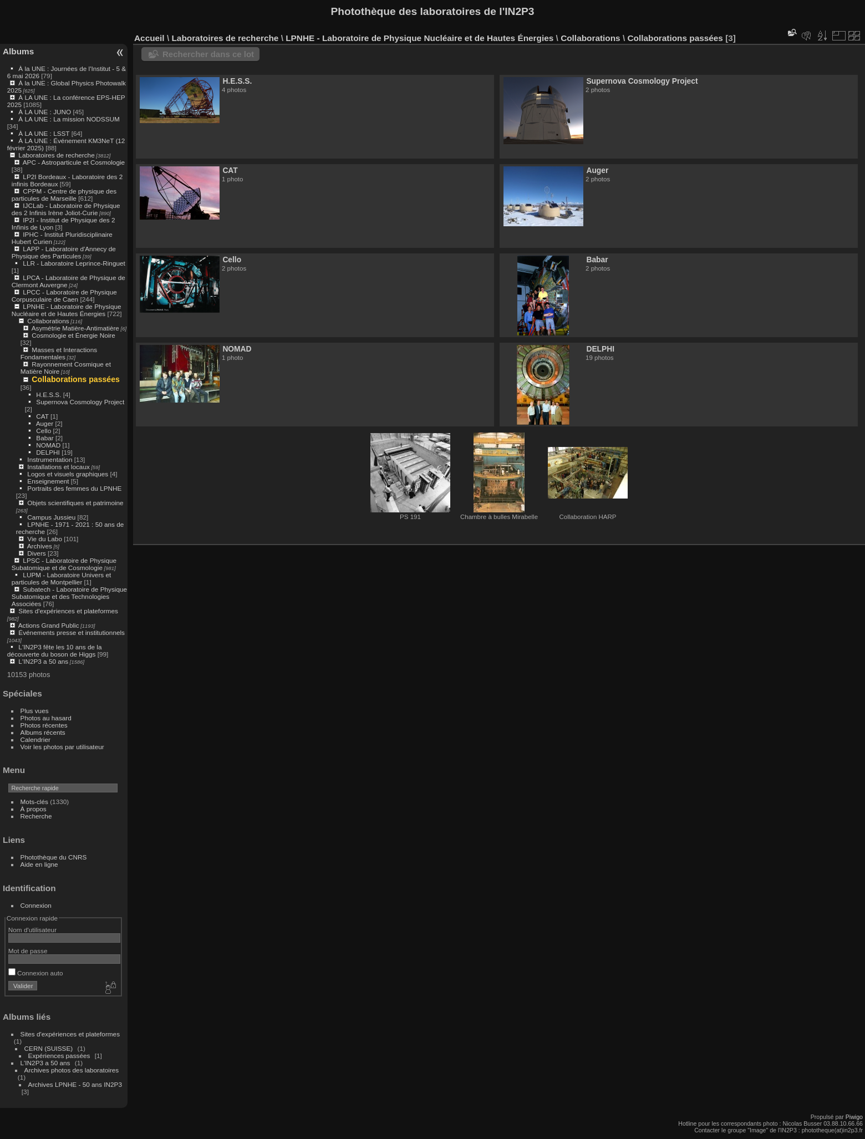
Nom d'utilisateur (32, 929)
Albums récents (43, 732)
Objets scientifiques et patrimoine (75, 502)
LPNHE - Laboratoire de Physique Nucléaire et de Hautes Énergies (66, 310)
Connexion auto (35, 973)
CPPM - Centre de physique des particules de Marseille (64, 194)
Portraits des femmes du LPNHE (74, 488)
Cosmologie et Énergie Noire (73, 335)
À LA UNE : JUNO (45, 111)
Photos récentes (44, 725)
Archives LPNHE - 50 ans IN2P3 (75, 1084)
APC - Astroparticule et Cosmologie (74, 162)
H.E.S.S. (48, 394)
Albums (18, 51)
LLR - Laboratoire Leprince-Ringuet (74, 263)
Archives (39, 546)
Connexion (36, 905)
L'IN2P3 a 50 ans (43, 661)
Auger (44, 423)
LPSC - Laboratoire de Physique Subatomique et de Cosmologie (64, 564)
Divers (36, 553)
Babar (44, 437)
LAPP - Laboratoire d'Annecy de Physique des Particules (64, 252)
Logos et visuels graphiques (67, 473)
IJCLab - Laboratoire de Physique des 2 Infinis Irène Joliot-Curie (66, 209)
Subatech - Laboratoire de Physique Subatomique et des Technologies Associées (69, 596)
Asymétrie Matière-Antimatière (75, 328)
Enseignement (48, 481)
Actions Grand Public (48, 625)
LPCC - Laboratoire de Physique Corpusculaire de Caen (64, 295)
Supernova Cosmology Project (80, 401)
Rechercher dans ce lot (208, 54)
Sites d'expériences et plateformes (68, 610)
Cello (43, 430)
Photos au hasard (46, 717)
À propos (34, 808)
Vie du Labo (44, 538)
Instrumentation (49, 459)
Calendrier (35, 739)
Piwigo (854, 1116)
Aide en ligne (39, 864)
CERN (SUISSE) (48, 1048)
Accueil (149, 38)
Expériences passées (59, 1055)
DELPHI (48, 452)
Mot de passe (28, 950)
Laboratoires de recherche (56, 155)
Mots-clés (34, 801)
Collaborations (48, 320)
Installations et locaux (58, 466)
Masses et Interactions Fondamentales (59, 353)
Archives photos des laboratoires (71, 1070)
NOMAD (48, 445)
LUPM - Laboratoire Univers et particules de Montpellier (61, 578)
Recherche (36, 816)
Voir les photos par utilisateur (62, 746)
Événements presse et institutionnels (71, 632)
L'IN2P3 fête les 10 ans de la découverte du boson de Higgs (54, 650)
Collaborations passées (76, 379)
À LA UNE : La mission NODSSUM (68, 119)
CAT (42, 416)
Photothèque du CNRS (54, 857)
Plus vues (35, 710)
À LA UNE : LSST (43, 133)
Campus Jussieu (51, 517)
